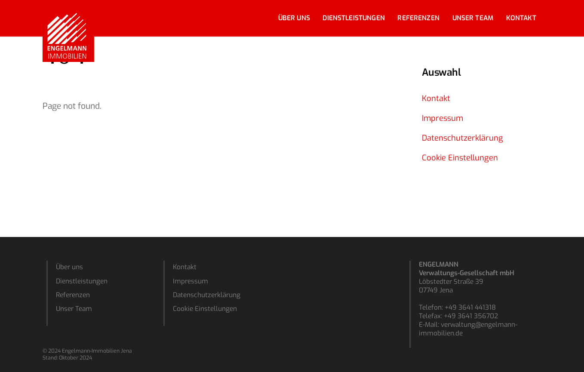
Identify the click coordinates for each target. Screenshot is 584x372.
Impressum (442, 118)
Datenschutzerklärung (462, 138)
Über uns (294, 18)
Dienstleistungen (353, 18)
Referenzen (418, 18)
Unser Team (473, 18)
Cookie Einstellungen (460, 158)
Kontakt (521, 18)
